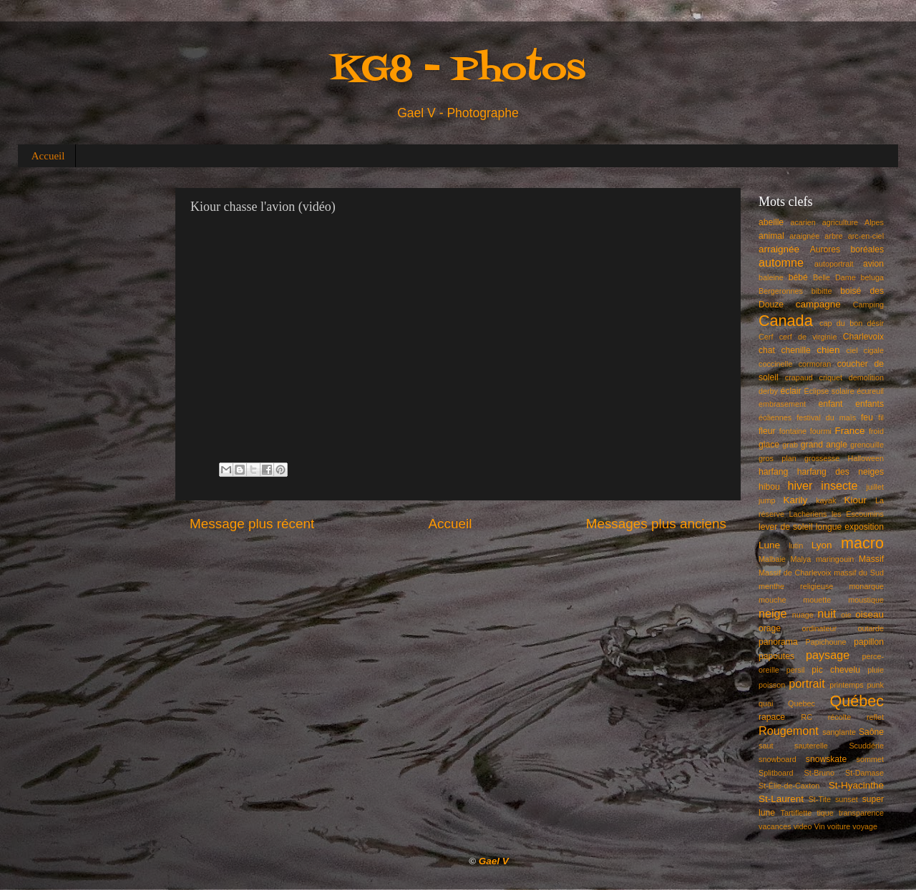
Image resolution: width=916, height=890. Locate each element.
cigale (874, 350)
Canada (786, 321)
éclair (791, 391)
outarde (870, 628)
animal (771, 236)
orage (770, 628)
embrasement (782, 404)
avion (873, 264)
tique (825, 813)
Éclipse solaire (829, 391)
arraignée (779, 249)
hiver (799, 485)
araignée (804, 236)
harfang (773, 472)
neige (773, 613)
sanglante (839, 732)
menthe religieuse (796, 586)
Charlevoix (863, 337)
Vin (819, 826)
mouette (817, 599)
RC (806, 717)
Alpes (874, 222)
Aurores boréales (847, 249)
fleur (767, 431)
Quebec (801, 703)
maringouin (835, 559)
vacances (775, 826)
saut (766, 745)
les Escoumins (858, 514)
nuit (826, 613)
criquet (830, 377)
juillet (875, 487)
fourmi (821, 431)
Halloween (866, 458)
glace (769, 445)
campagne (818, 304)
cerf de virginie (808, 336)
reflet (875, 717)
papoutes (776, 656)
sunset (846, 799)
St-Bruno (819, 772)
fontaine (793, 431)
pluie (875, 670)
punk (875, 685)
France (850, 430)
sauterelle (811, 745)
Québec (856, 701)
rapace (772, 717)
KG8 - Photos (458, 70)
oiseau (869, 614)
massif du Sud (859, 572)
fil (881, 417)
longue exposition (850, 527)
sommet (870, 759)
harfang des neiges (840, 472)
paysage (827, 654)
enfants (869, 404)
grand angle (824, 445)
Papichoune (826, 642)
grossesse (821, 458)
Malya (800, 559)
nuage (803, 614)
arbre (833, 236)
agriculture (840, 222)
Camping (868, 304)
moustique (866, 599)
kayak (826, 500)
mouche (772, 599)
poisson (772, 685)
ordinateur (819, 628)
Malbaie (772, 559)
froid (876, 431)
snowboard (777, 759)
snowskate (826, 759)
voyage (864, 826)
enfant (831, 404)
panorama (778, 642)
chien (828, 350)
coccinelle (775, 364)
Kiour (855, 500)
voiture (838, 826)
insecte (839, 485)
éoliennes (775, 417)
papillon (869, 642)
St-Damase (864, 772)
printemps (846, 685)
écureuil (870, 391)
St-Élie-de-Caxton (789, 785)
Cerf (766, 336)
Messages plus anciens (656, 523)
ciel (851, 350)
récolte (839, 717)
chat (767, 350)
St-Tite (820, 799)
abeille (771, 222)
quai (766, 703)
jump (767, 500)
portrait (806, 683)
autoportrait (834, 263)
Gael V (494, 861)
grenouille (867, 444)
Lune (769, 545)
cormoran (815, 364)
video (803, 826)
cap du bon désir (851, 323)
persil (795, 670)
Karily (796, 500)
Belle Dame (834, 277)
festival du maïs (826, 417)
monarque (866, 586)
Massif (871, 559)
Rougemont (789, 730)
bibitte (822, 291)
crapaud (799, 377)
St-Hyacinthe (856, 785)
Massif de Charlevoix (795, 572)
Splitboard (776, 772)
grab (790, 444)
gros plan (777, 458)
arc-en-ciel (866, 236)
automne (781, 262)
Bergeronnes (781, 291)
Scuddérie (866, 745)
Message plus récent (252, 523)
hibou (769, 487)
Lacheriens (808, 514)
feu (867, 417)
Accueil (48, 156)
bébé (798, 277)
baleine (771, 277)
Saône (871, 732)
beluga (872, 277)
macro (862, 543)
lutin (796, 545)
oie (846, 614)
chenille (796, 350)
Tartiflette (796, 813)
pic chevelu (836, 670)
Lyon (822, 545)
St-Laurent (781, 798)
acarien (802, 222)
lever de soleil (786, 527)
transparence (861, 813)
